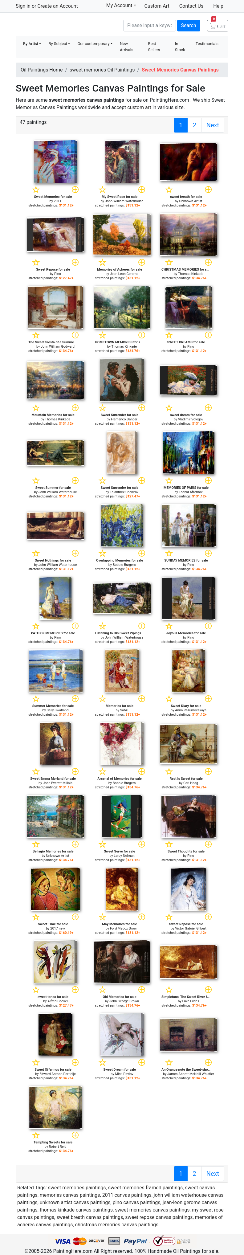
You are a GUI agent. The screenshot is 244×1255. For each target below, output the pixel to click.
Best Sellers (154, 46)
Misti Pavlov (124, 1074)
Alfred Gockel (57, 1001)
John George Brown (124, 1001)
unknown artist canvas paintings (75, 1202)
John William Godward (58, 347)
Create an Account (57, 6)
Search (188, 25)
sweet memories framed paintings (145, 1188)
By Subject (57, 43)
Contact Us (191, 6)
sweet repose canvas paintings (159, 1217)
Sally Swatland (57, 710)
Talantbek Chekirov (124, 492)
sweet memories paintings (77, 1188)
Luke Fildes (190, 1001)
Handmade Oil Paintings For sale (62, 25)
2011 (58, 201)
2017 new (57, 928)
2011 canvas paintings (127, 1195)
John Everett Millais (57, 783)
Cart (218, 24)
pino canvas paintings (137, 1202)
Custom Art (156, 6)
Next (212, 125)
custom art (139, 107)
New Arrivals (126, 46)
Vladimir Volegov (191, 419)
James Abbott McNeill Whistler (190, 1074)
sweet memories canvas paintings (152, 1210)
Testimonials (207, 43)
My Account (121, 5)
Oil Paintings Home (42, 70)
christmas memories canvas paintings (117, 1225)
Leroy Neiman (124, 856)
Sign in (23, 6)
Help (218, 6)
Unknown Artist (190, 201)
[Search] (149, 25)
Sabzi (124, 710)
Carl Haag (190, 783)
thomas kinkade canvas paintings (76, 1210)
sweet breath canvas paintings (89, 1217)
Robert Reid (58, 1147)
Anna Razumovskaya (190, 710)
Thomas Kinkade (190, 274)
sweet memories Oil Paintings (102, 70)
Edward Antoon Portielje (57, 1074)
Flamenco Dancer (124, 419)
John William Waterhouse (124, 201)
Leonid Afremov (190, 492)
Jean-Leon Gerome (124, 274)
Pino (57, 274)
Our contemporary (93, 43)
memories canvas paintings (70, 1195)
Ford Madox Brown (124, 928)
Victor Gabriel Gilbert (190, 928)
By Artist (30, 43)
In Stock (180, 46)
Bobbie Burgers (124, 565)
